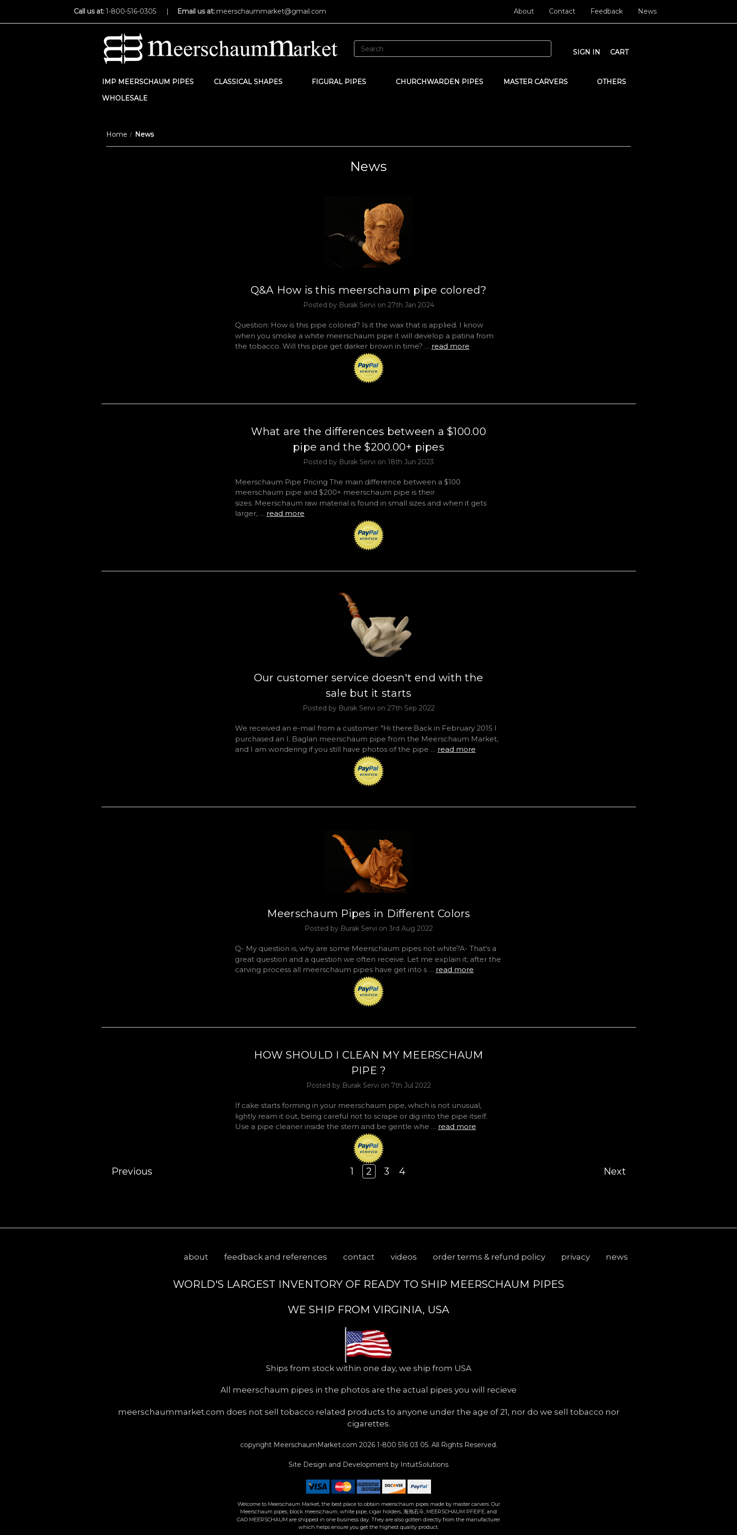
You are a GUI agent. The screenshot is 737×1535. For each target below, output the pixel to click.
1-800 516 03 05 (401, 1445)
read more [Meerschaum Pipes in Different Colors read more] (455, 969)
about (196, 1257)
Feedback (606, 11)
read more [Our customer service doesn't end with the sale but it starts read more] (457, 749)
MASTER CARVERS (540, 82)
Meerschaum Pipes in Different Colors (368, 913)
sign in (586, 52)
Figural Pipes (343, 82)
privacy (575, 1257)
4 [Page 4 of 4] (402, 1171)
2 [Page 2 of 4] (369, 1171)
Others (616, 82)
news (617, 1257)
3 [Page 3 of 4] (386, 1171)
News (647, 11)
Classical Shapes (252, 82)
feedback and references (275, 1257)
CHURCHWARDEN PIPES (439, 82)
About (524, 11)
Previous (127, 1171)
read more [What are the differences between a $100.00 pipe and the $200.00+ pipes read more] (286, 513)
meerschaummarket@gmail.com (271, 11)
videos (404, 1257)
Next (619, 1171)
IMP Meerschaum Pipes (148, 82)
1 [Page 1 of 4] (351, 1171)
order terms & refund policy (489, 1257)
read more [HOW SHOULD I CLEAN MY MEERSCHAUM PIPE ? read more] (457, 1126)
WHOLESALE (129, 98)
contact (359, 1257)
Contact (562, 11)
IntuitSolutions (424, 1464)
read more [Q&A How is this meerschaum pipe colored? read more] (450, 346)
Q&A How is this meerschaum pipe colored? (369, 290)
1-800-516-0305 (131, 11)
